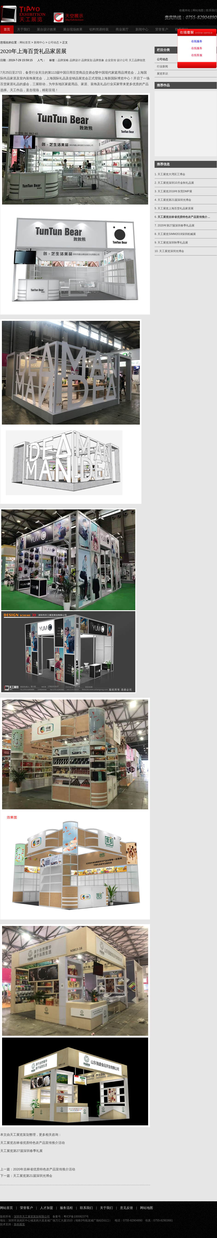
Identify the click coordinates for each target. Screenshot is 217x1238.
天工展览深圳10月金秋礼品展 (176, 182)
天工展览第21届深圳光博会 (32, 1176)
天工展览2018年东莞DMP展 (175, 191)
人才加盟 (46, 1208)
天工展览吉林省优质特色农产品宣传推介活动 (32, 1143)
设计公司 (122, 60)
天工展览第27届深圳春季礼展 (21, 1151)
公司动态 (53, 42)
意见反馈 (126, 1208)
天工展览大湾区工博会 (171, 174)
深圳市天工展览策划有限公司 (32, 1216)
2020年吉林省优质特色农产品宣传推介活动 (44, 1169)
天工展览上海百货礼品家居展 (176, 208)
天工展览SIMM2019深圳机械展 (177, 234)
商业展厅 (122, 29)
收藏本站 (184, 10)
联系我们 (211, 10)
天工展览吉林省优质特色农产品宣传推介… (184, 217)
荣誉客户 (161, 29)
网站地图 (198, 10)
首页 (7, 29)
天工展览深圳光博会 (171, 251)
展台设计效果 (46, 29)
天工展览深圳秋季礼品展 (173, 242)
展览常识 (162, 73)
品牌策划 (86, 60)
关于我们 (23, 29)
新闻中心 (141, 29)
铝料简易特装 (99, 29)
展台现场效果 (72, 29)
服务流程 (66, 1208)
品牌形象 (98, 60)
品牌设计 (75, 60)
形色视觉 (19, 1224)
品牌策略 (63, 60)
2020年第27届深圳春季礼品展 (176, 225)
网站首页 (25, 42)
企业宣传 (110, 60)
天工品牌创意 (137, 60)
